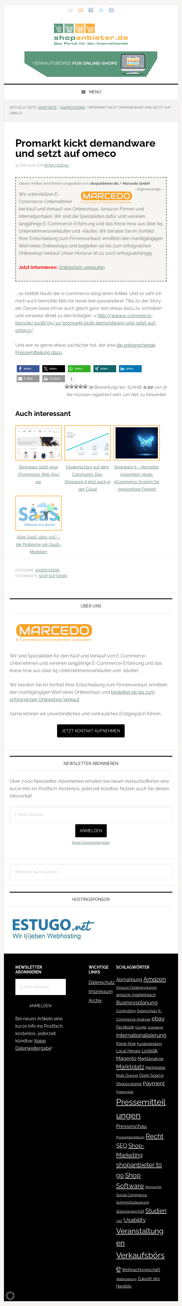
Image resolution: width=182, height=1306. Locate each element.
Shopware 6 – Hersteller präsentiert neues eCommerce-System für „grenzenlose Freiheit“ (137, 458)
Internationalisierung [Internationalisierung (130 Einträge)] (141, 1035)
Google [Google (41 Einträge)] (141, 1027)
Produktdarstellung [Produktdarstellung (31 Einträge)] (130, 1137)
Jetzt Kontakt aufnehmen (91, 731)
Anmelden (91, 830)
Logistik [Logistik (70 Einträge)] (150, 1050)
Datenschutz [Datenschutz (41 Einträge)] (147, 1011)
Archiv (95, 1000)
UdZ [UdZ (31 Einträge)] (119, 1221)
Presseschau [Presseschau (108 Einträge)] (131, 1126)
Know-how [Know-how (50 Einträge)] (126, 1043)
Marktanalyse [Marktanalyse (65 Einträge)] (150, 1058)
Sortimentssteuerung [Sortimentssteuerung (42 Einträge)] (132, 1202)
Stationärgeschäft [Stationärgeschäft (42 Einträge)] (130, 1211)
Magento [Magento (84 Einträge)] (126, 1058)
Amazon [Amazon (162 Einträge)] (154, 979)
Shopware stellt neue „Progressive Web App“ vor (38, 454)
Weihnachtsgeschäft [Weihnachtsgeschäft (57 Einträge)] (141, 1269)
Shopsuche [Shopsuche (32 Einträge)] (153, 1187)
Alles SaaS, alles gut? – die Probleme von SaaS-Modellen (38, 525)
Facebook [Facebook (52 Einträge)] (125, 1027)
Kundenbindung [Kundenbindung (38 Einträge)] (149, 1044)
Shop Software (53, 576)
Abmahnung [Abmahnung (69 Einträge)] (129, 979)
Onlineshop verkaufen (81, 267)
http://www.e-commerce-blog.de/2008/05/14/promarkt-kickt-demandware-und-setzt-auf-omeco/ (86, 323)
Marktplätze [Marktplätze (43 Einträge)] (155, 1067)
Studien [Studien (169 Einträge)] (155, 1210)
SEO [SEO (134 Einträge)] (121, 1146)
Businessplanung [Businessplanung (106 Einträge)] (137, 1003)
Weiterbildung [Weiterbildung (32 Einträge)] (126, 1279)
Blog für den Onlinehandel (91, 34)
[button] (28, 368)
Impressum (101, 991)
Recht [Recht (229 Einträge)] (155, 1136)
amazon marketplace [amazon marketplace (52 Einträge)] (136, 994)
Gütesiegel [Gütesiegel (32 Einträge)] (155, 1027)
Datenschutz (102, 982)
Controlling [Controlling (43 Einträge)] (126, 1011)
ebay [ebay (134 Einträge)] (158, 1018)
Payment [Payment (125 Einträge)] (154, 1083)
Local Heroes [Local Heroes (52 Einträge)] (128, 1051)
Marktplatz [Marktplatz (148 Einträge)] (130, 1066)
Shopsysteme (47, 570)
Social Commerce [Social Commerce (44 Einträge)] (131, 1195)
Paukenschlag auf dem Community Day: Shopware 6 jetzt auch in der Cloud (87, 458)
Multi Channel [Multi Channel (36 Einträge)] (127, 1076)
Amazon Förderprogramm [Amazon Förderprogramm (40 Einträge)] (136, 988)
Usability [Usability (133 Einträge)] (135, 1220)
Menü (95, 92)
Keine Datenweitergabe (90, 843)
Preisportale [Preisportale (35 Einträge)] (124, 1092)
